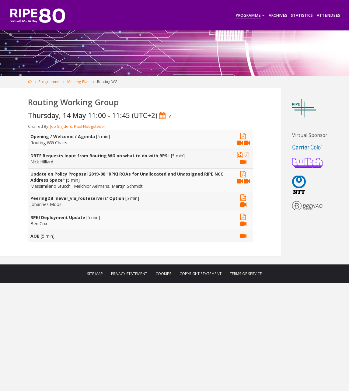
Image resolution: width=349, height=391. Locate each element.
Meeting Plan (78, 81)
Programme (48, 81)
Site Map (95, 273)
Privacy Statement (129, 273)
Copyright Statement (201, 273)
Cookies (163, 273)
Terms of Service (246, 273)
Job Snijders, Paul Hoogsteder (77, 126)
